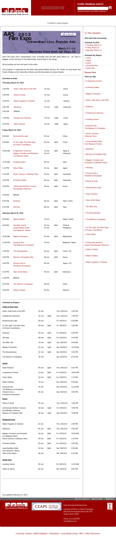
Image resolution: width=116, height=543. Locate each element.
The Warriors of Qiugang (22, 284)
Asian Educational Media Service (75, 505)
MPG (81, 533)
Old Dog (16, 207)
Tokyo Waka (18, 168)
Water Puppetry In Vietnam (24, 101)
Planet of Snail (19, 95)
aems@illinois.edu (70, 521)
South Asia (90, 68)
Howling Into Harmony (22, 118)
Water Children (19, 219)
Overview (20, 533)
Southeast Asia (92, 65)
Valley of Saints (19, 290)
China (88, 58)
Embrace (16, 201)
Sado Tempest (19, 124)
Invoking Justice (19, 162)
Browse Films (90, 72)
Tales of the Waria (20, 272)
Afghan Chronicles (20, 236)
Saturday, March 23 (93, 50)
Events (29, 533)
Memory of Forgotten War (23, 257)
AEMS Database (40, 533)
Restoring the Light (20, 136)
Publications (54, 533)
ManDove (17, 107)
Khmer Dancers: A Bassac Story (25, 174)
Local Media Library (69, 533)
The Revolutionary (20, 251)
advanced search (83, 11)
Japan (88, 60)
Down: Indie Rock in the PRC (25, 89)
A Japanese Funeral (21, 151)
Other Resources (92, 533)
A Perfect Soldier (19, 180)
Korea (88, 63)
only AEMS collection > (99, 11)
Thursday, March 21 (94, 45)
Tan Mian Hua (19, 225)
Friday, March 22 (92, 48)
